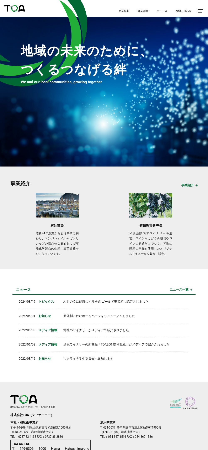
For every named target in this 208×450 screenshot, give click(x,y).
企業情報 (124, 10)
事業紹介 (20, 183)
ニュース (23, 289)
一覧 (180, 290)
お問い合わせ (183, 10)
